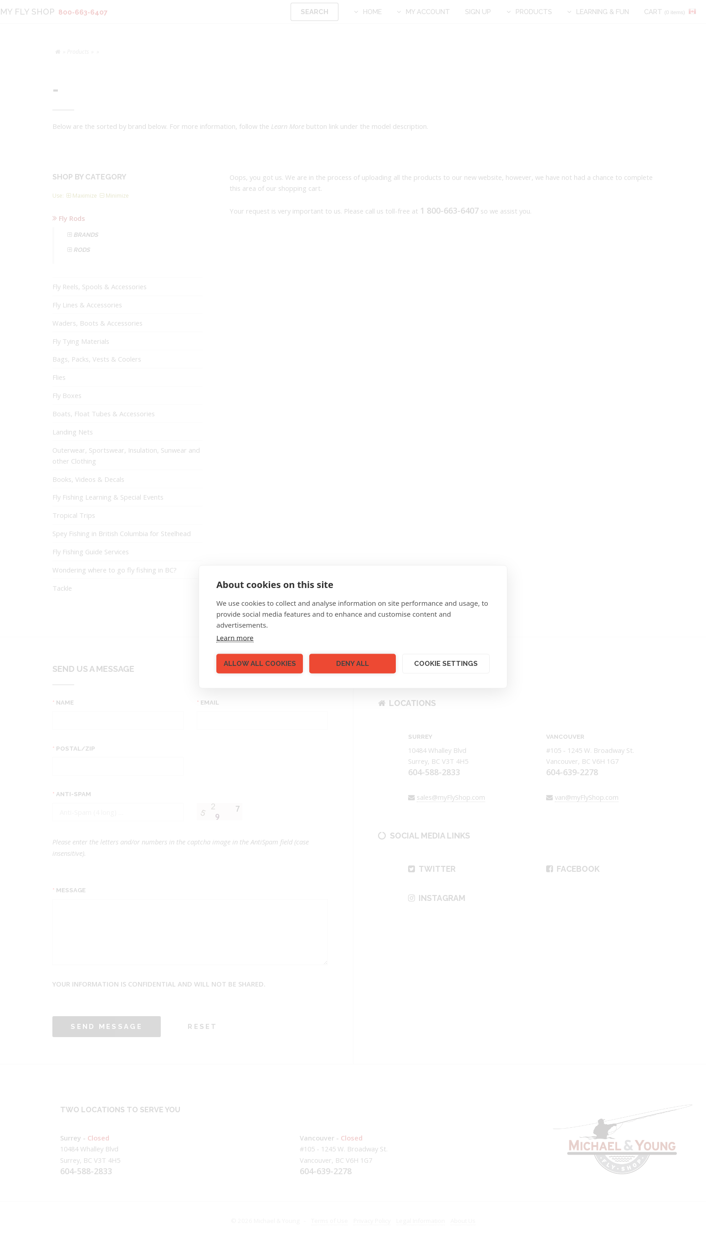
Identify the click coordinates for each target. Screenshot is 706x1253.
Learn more (235, 637)
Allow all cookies (260, 664)
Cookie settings (446, 664)
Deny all (352, 664)
